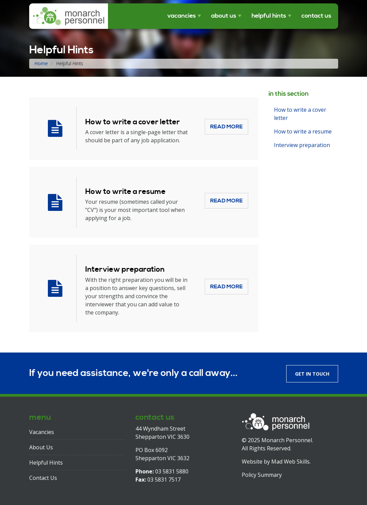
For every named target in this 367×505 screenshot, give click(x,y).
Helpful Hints (269, 16)
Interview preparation (125, 269)
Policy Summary (262, 475)
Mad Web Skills (290, 461)
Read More (226, 126)
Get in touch (312, 374)
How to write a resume (125, 191)
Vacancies (181, 16)
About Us (223, 16)
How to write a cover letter (132, 122)
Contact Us (316, 16)
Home (41, 63)
